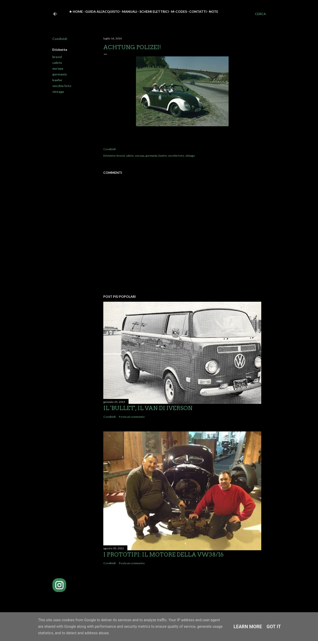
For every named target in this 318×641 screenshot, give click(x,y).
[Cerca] (260, 13)
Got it (274, 626)
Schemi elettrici (154, 11)
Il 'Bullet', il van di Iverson (147, 408)
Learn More (247, 626)
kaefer (57, 80)
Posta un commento (132, 416)
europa (57, 68)
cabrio (57, 63)
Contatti (198, 11)
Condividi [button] (59, 39)
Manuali (129, 11)
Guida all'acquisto (102, 11)
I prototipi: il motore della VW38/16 (163, 554)
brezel (57, 57)
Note (213, 11)
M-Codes (179, 11)
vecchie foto (61, 86)
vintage (58, 92)
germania (59, 74)
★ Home (76, 11)
